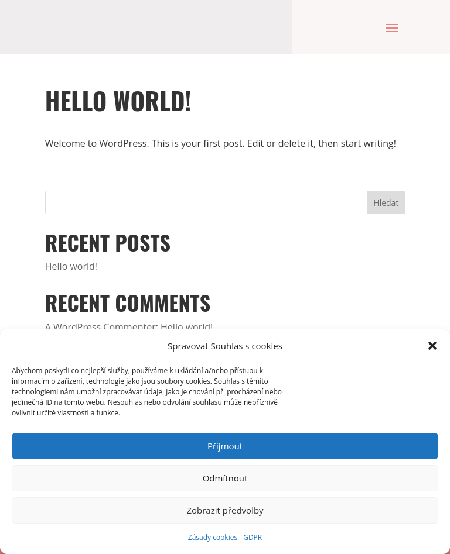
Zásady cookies (212, 537)
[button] (432, 346)
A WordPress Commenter (100, 327)
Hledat (385, 202)
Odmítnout (225, 478)
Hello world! (71, 266)
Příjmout (225, 446)
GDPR (252, 537)
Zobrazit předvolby (224, 510)
